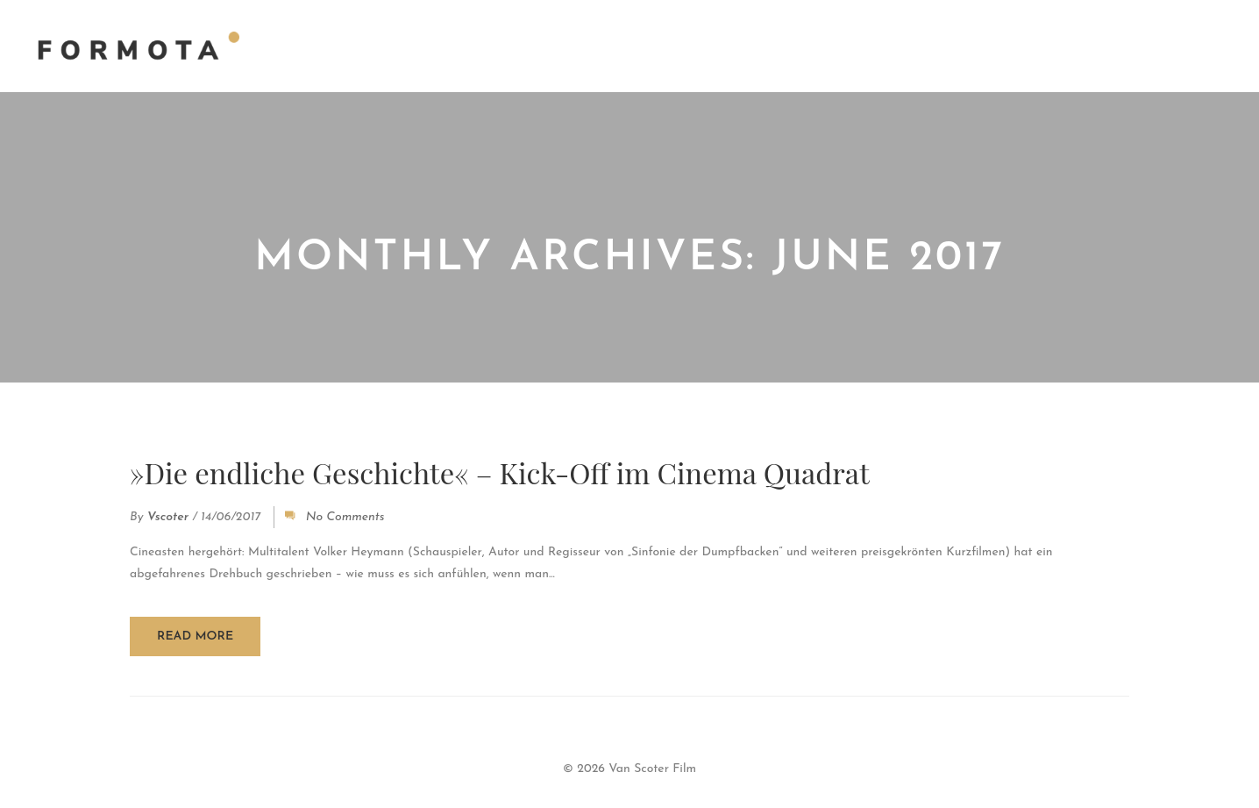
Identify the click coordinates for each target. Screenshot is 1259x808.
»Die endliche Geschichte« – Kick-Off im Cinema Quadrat (514, 473)
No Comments (345, 519)
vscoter (168, 519)
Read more (195, 637)
